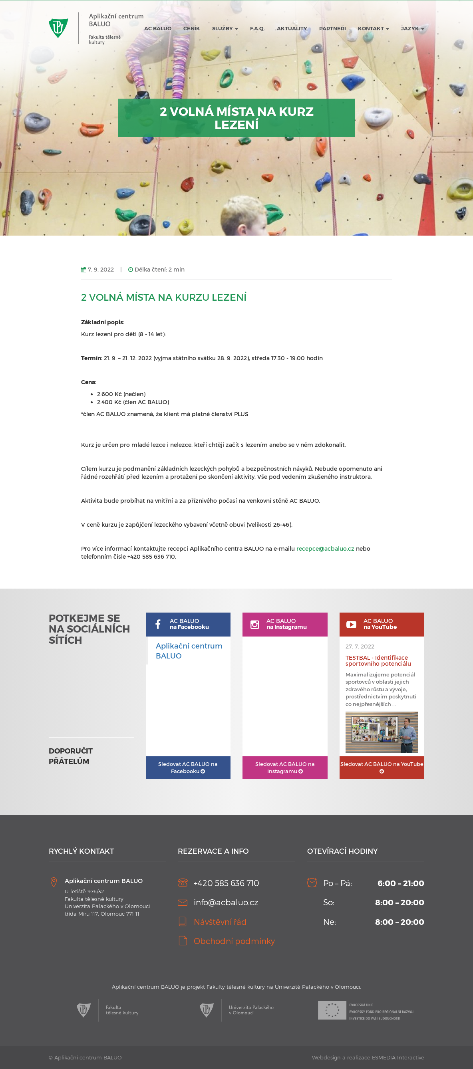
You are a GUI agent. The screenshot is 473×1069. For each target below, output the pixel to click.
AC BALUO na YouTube (381, 767)
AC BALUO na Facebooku (188, 768)
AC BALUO (157, 28)
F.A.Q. (257, 28)
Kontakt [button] (373, 28)
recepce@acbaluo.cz (325, 548)
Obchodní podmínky (234, 941)
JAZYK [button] (412, 28)
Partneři (332, 28)
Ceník (191, 28)
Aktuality (292, 28)
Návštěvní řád (220, 921)
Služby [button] (225, 28)
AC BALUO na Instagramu (285, 768)
